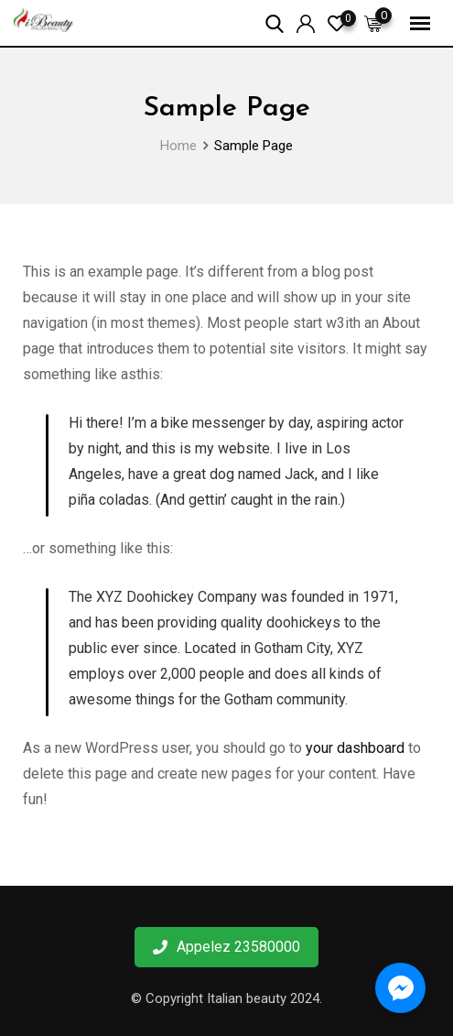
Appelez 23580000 (226, 946)
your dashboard (355, 748)
